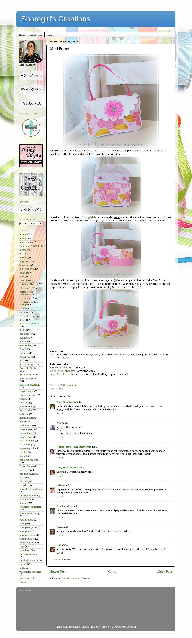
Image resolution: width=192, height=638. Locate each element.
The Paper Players (61, 367)
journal (23, 398)
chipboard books (29, 284)
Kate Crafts (26, 410)
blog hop (24, 261)
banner (23, 257)
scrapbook (25, 499)
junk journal (26, 406)
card (22, 276)
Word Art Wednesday (62, 370)
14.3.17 (59, 553)
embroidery (26, 345)
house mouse (27, 391)
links (22, 421)
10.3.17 (59, 413)
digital (23, 330)
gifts (60, 388)
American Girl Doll (29, 246)
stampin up (26, 531)
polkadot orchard (29, 460)
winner (23, 582)
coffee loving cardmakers (27, 293)
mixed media (27, 437)
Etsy (22, 349)
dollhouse (25, 337)
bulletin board (27, 269)
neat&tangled (27, 440)
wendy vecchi (27, 578)
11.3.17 (59, 437)
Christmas (25, 288)
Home (22, 35)
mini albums (26, 433)
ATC (22, 253)
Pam (59, 423)
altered (23, 238)
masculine (25, 429)
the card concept (29, 554)
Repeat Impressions (31, 489)
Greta (59, 527)
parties (23, 452)
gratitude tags (27, 374)
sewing (23, 503)
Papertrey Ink (27, 448)
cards (23, 280)
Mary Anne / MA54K (67, 467)
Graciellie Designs (29, 368)
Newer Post (58, 572)
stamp (23, 523)
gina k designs (28, 364)
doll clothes (26, 334)
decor (23, 320)
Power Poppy (27, 466)
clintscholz (107, 626)
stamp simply (27, 527)
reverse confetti (28, 495)
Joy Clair (24, 402)
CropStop (25, 312)
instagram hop (28, 395)
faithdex (24, 353)
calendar (24, 272)
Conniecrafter (64, 506)
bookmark (25, 265)
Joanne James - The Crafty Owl (73, 447)
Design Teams (35, 35)
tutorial (24, 564)
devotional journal (29, 323)
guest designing (28, 378)
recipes (24, 481)
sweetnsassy (26, 542)
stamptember (27, 538)
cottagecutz (26, 298)
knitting (24, 414)
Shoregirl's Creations (55, 19)
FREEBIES (25, 356)
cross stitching (28, 316)
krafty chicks (27, 418)
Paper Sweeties (59, 374)
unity (22, 568)
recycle (23, 485)
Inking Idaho (89, 217)
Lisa (58, 545)
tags (22, 546)
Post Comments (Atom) (77, 578)
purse (23, 477)
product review (28, 473)
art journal (25, 250)
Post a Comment (62, 559)
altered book (26, 242)
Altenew (24, 234)
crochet (24, 308)
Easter (23, 341)
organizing (26, 444)
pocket (23, 456)
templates (25, 550)
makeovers (26, 425)
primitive (25, 470)
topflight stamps (29, 560)
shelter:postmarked (30, 507)
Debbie (60, 485)
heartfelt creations (30, 384)
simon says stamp (30, 513)
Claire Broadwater (66, 402)
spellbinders (26, 519)
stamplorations (28, 535)
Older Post (164, 572)
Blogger (131, 626)
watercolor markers (30, 572)
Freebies (50, 35)
